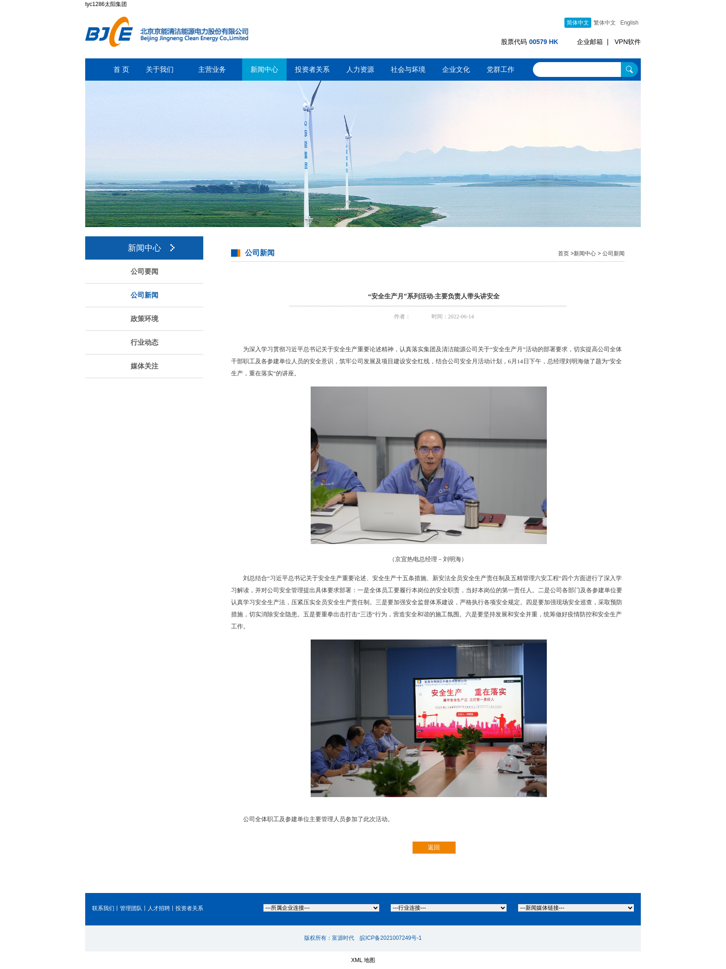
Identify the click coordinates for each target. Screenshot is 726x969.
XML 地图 (363, 960)
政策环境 (144, 319)
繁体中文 (605, 22)
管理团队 (131, 908)
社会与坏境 (408, 69)
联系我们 (103, 908)
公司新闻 (144, 295)
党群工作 (500, 69)
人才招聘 (159, 908)
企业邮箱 (590, 41)
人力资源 (360, 69)
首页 (563, 253)
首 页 (121, 69)
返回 (434, 847)
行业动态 (144, 342)
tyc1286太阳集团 (106, 4)
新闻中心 (264, 69)
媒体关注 (144, 366)
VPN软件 (627, 41)
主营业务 (212, 69)
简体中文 (578, 22)
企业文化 (456, 69)
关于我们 (160, 69)
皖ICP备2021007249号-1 (390, 938)
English (629, 22)
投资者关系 (312, 69)
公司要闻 (144, 271)
